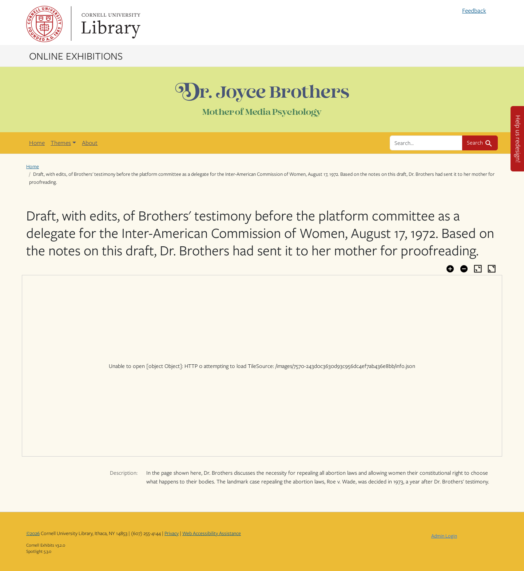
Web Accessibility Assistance (211, 533)
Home (37, 143)
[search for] (426, 142)
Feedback (474, 11)
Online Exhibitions (76, 55)
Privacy (171, 533)
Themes (61, 143)
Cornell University (44, 24)
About (90, 143)
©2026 (33, 533)
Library (110, 24)
